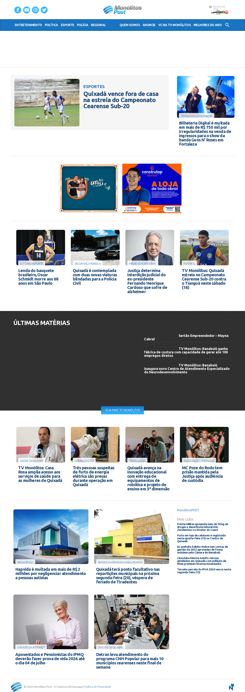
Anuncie (149, 25)
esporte (67, 25)
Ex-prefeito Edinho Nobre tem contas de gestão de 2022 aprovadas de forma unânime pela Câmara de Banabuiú (202, 548)
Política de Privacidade (98, 684)
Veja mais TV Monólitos (122, 409)
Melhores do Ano (208, 25)
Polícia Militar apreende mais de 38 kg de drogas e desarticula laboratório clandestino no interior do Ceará (202, 525)
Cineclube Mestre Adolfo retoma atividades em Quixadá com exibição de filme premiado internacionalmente (201, 559)
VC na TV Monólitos (174, 25)
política (51, 25)
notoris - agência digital (231, 684)
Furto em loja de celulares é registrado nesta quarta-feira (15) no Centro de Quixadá (201, 536)
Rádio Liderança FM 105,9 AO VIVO (219, 12)
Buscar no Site (227, 25)
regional (98, 25)
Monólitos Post (122, 9)
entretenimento (28, 25)
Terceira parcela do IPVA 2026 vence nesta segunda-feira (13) (204, 569)
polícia (82, 25)
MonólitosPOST (188, 508)
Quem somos (130, 25)
